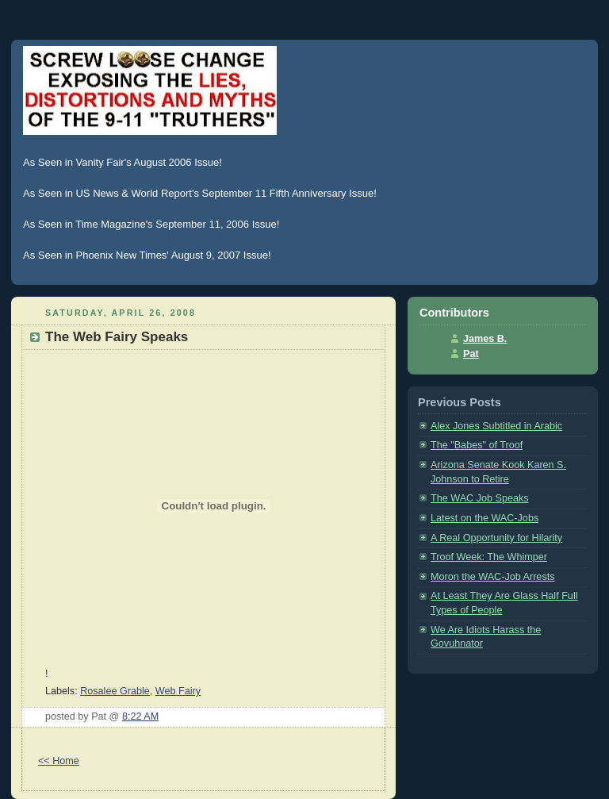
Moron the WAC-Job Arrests (493, 576)
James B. (485, 338)
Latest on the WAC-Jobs (484, 518)
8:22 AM (140, 716)
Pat (471, 353)
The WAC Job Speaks (480, 498)
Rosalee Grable (115, 691)
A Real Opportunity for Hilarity (496, 538)
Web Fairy (178, 691)
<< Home (58, 760)
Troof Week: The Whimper (489, 557)
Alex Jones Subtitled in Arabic (496, 426)
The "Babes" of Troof (477, 445)
